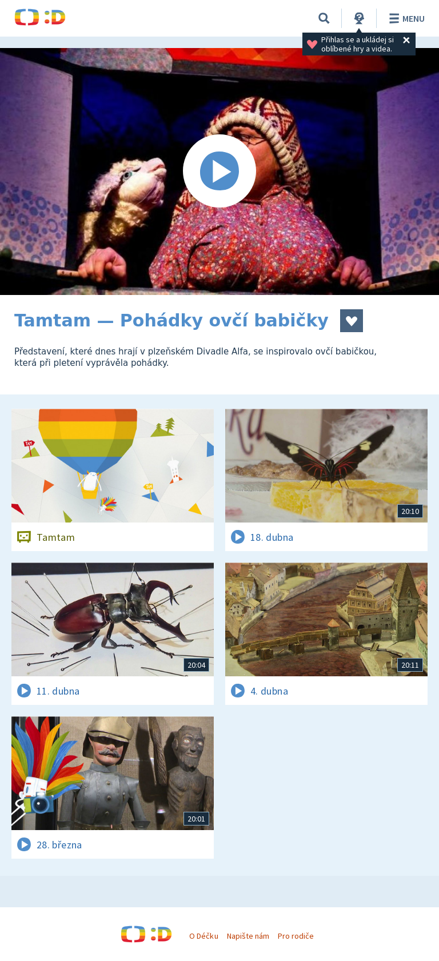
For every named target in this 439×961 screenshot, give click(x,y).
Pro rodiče (296, 936)
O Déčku (203, 936)
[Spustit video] (219, 171)
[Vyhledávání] (324, 18)
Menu (405, 18)
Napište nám (248, 936)
